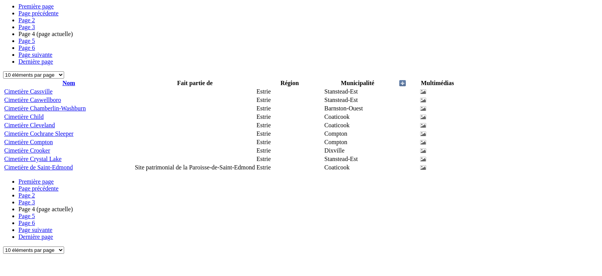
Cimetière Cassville (28, 91)
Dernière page (35, 61)
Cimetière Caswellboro (32, 100)
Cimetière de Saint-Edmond (38, 167)
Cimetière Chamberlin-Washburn (45, 108)
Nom (69, 83)
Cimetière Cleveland (29, 125)
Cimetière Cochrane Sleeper (38, 133)
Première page (36, 6)
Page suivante (35, 54)
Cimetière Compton (28, 142)
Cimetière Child (24, 116)
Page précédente (38, 13)
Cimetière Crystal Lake (32, 159)
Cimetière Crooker (27, 150)
